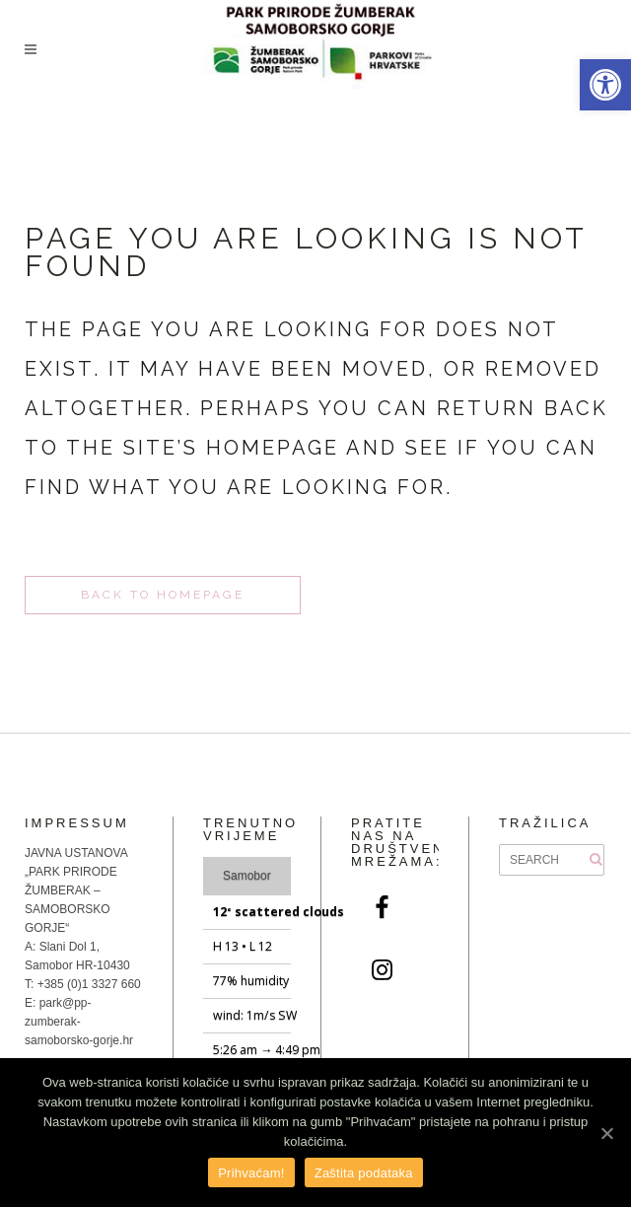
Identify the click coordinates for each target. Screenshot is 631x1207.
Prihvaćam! (251, 1173)
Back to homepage (163, 595)
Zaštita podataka (364, 1173)
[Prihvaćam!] (606, 1133)
